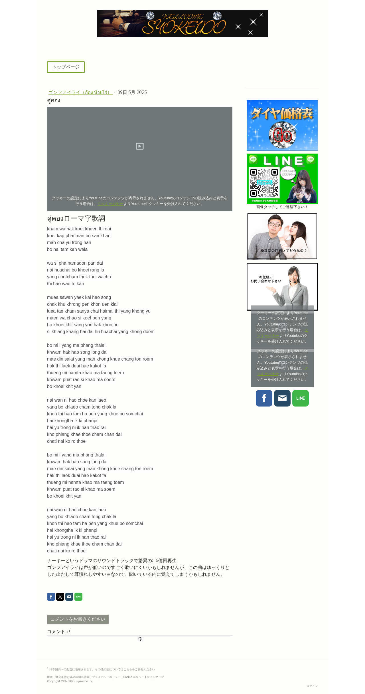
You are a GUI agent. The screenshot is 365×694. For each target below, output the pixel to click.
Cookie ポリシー (133, 677)
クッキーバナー (110, 204)
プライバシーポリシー (106, 677)
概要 (50, 677)
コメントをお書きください (77, 619)
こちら (127, 669)
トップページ (66, 67)
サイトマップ (155, 677)
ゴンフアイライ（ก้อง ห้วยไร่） (80, 92)
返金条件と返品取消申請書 (72, 677)
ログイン (312, 686)
